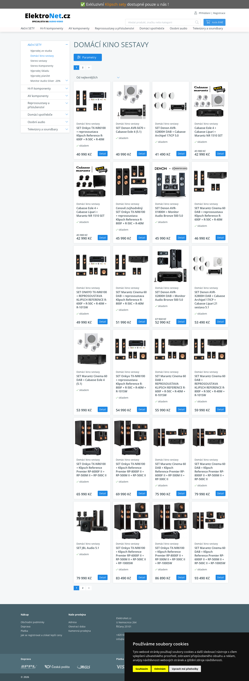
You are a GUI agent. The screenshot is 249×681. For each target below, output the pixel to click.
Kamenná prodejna (79, 630)
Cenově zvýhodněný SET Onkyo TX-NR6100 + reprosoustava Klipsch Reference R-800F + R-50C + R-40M (130, 215)
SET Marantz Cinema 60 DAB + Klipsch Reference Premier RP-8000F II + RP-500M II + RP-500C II (210, 471)
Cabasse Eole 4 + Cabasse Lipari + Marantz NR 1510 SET (209, 131)
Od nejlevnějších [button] (87, 77)
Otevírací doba (76, 626)
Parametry (89, 57)
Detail (102, 153)
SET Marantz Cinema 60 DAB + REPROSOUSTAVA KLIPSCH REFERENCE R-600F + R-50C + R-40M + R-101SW (170, 385)
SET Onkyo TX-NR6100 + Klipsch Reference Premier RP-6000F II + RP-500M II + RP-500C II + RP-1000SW (131, 555)
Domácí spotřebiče (152, 28)
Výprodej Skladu (39, 70)
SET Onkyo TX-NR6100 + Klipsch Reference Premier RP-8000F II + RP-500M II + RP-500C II (131, 469)
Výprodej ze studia (41, 50)
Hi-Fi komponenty (51, 28)
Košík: (216, 22)
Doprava (25, 626)
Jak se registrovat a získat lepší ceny (41, 635)
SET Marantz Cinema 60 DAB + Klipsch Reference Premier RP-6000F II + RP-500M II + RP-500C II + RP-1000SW (210, 555)
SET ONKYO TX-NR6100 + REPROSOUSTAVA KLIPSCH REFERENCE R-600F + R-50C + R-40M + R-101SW (91, 299)
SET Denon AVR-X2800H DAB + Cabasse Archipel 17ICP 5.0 (170, 131)
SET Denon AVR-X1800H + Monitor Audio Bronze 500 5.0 (169, 212)
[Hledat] (195, 22)
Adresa (72, 622)
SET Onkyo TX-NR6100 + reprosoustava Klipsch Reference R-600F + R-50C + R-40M (91, 133)
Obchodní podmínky (32, 622)
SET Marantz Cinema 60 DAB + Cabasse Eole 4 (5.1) (91, 380)
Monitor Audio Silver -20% (45, 80)
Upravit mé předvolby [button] (185, 668)
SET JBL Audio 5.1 (87, 548)
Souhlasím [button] (142, 668)
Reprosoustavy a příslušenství (114, 28)
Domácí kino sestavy (42, 55)
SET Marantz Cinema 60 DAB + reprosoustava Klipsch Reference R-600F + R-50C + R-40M (210, 213)
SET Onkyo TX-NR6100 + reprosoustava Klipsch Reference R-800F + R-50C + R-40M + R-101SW (131, 383)
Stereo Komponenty (41, 65)
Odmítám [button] (160, 668)
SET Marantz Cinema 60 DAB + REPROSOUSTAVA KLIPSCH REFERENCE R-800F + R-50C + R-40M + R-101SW (210, 385)
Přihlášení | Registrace (212, 13)
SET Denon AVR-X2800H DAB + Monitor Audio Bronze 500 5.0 (170, 296)
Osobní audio (178, 28)
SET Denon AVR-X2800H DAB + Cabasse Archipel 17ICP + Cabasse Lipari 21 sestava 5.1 (210, 299)
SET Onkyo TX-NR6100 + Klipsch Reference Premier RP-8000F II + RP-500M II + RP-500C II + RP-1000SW (170, 555)
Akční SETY (28, 28)
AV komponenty (79, 28)
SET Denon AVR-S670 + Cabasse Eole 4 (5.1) (130, 130)
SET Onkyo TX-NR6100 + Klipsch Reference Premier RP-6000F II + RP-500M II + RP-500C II (91, 469)
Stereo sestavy (38, 60)
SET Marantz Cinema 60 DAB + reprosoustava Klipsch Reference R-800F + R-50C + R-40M (131, 297)
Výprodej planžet (40, 75)
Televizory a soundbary (208, 28)
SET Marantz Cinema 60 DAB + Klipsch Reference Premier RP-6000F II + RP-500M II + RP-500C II (170, 471)
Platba (24, 630)
